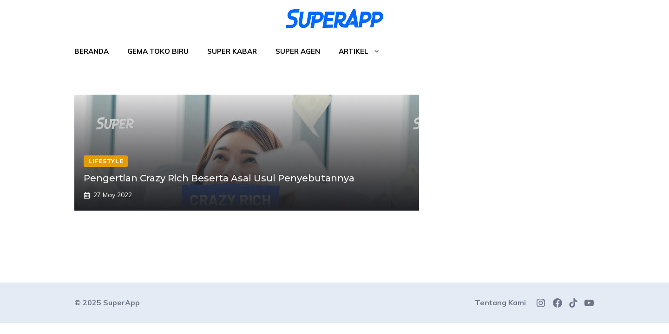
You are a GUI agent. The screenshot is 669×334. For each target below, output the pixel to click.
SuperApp (121, 302)
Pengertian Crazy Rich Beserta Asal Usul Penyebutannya (219, 178)
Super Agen (297, 51)
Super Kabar (232, 51)
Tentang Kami (500, 302)
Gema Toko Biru (158, 51)
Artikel (364, 51)
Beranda (91, 51)
